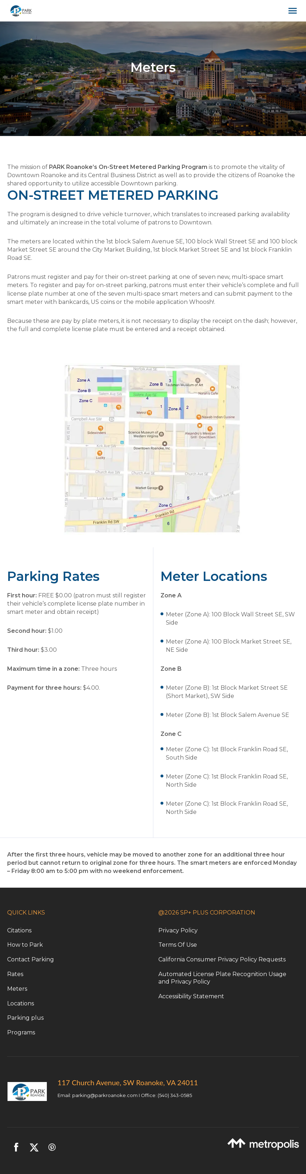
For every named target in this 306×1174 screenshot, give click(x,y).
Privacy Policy (178, 930)
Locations (20, 1003)
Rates (15, 974)
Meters (17, 988)
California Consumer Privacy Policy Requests (222, 959)
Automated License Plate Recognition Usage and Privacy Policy (222, 978)
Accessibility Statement (191, 996)
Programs (21, 1032)
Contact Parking (30, 959)
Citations (19, 930)
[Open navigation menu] (291, 11)
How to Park (25, 944)
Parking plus (25, 1017)
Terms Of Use (177, 944)
